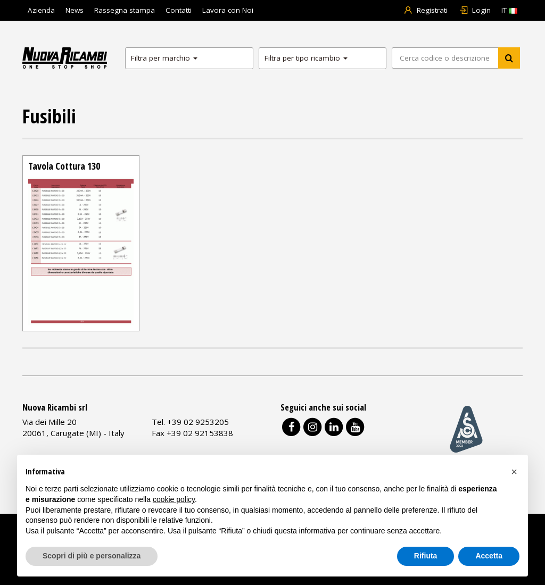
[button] (514, 471)
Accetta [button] (488, 555)
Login (474, 10)
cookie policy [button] (174, 499)
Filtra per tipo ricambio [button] (306, 58)
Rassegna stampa (124, 10)
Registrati (425, 10)
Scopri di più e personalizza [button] (92, 555)
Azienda (41, 10)
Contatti (179, 10)
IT (509, 10)
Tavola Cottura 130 (64, 166)
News (74, 10)
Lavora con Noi (227, 10)
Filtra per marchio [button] (164, 58)
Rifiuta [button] (425, 555)
